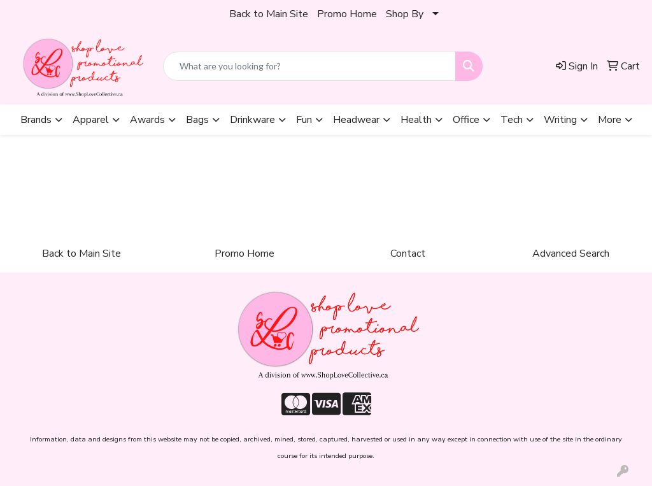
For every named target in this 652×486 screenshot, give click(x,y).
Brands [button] (36, 120)
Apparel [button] (91, 120)
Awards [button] (147, 120)
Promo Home (347, 14)
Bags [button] (197, 120)
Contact (407, 254)
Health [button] (416, 120)
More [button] (609, 120)
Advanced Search (570, 254)
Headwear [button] (356, 120)
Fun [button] (304, 120)
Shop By (404, 14)
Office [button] (466, 120)
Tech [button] (511, 120)
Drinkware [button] (252, 120)
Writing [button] (560, 120)
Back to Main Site (268, 14)
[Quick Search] (309, 66)
